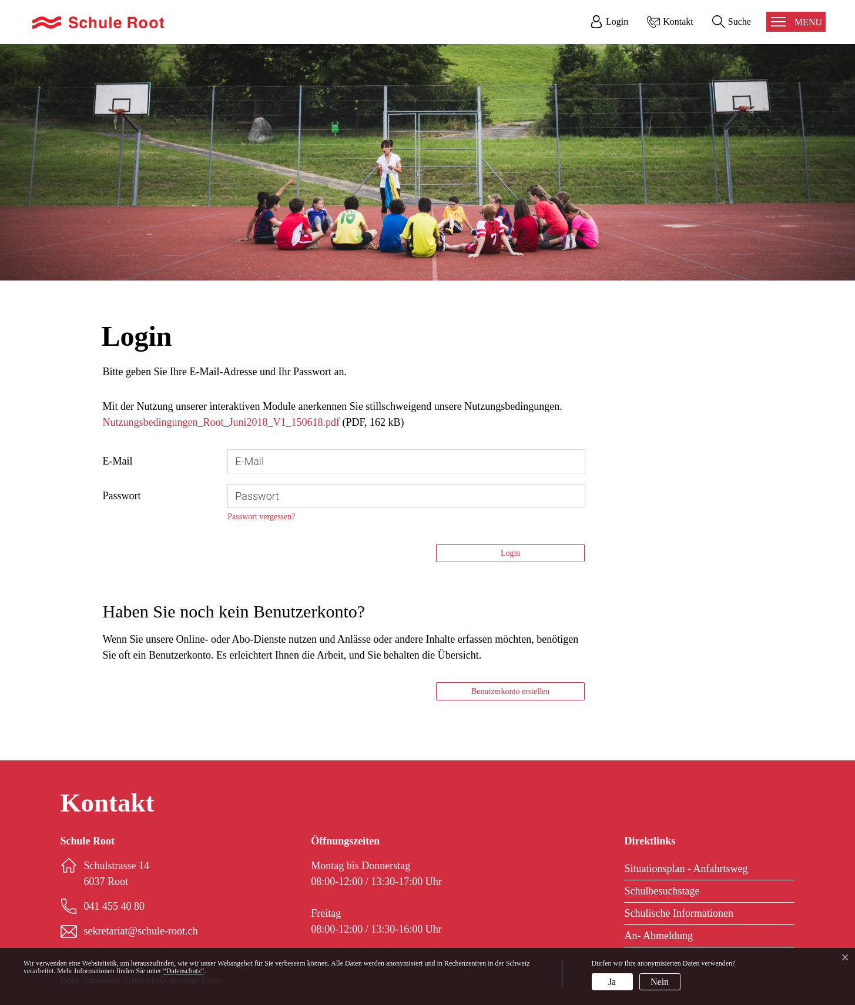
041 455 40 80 (114, 906)
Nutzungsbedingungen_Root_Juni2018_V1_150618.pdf (221, 422)
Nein (660, 982)
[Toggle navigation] (796, 22)
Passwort (122, 496)
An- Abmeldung (658, 935)
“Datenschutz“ (183, 971)
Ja (612, 982)
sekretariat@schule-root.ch (141, 931)
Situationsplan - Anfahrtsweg (685, 868)
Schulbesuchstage (661, 891)
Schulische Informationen (678, 913)
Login (510, 553)
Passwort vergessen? (261, 516)
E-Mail (118, 461)
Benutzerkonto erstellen (510, 691)
